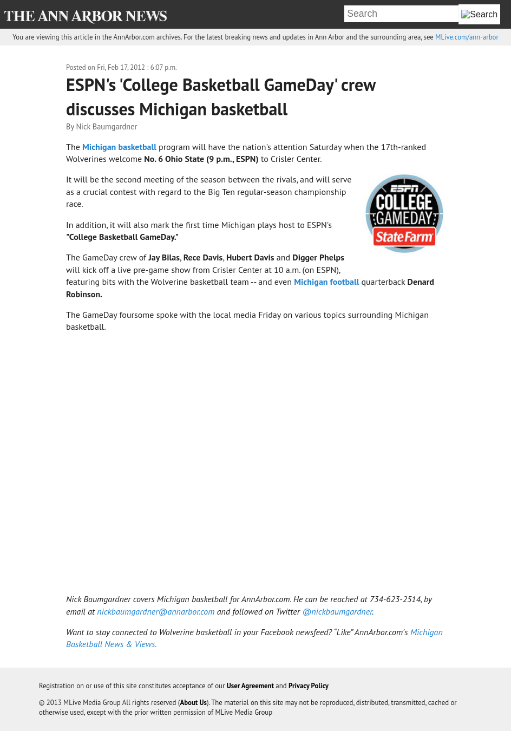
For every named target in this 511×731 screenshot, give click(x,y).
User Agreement (250, 685)
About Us (193, 702)
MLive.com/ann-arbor (466, 37)
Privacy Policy (309, 685)
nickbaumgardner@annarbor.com (155, 611)
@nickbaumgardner (337, 611)
